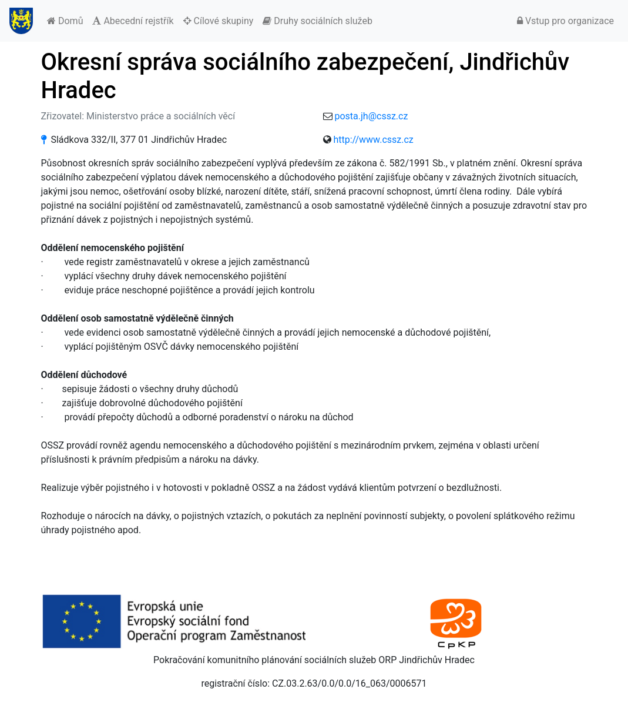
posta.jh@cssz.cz (371, 116)
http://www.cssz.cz (373, 139)
